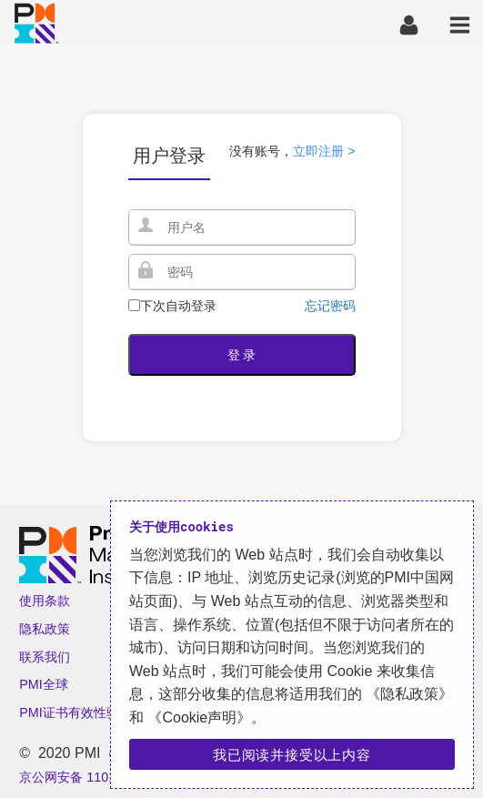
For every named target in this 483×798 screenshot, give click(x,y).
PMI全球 (43, 684)
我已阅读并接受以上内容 (292, 754)
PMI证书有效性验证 (75, 712)
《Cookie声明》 (197, 717)
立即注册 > (324, 151)
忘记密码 (330, 305)
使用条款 (44, 600)
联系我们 (44, 657)
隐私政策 (44, 628)
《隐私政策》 (407, 694)
